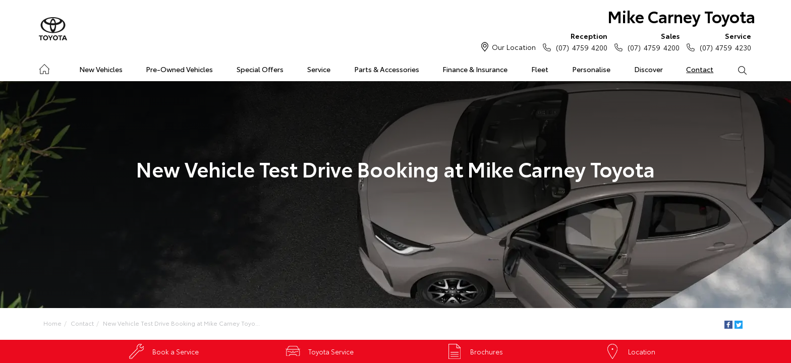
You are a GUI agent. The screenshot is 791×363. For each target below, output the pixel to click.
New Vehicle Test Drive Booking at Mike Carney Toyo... (181, 323)
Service (318, 69)
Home (44, 67)
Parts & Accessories (386, 69)
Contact (699, 69)
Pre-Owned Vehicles (179, 69)
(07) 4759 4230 (723, 41)
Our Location (514, 47)
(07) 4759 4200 (579, 41)
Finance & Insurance (474, 69)
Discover (648, 69)
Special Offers (260, 69)
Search (736, 69)
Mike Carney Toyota (681, 16)
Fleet (539, 69)
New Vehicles (101, 69)
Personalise (591, 69)
